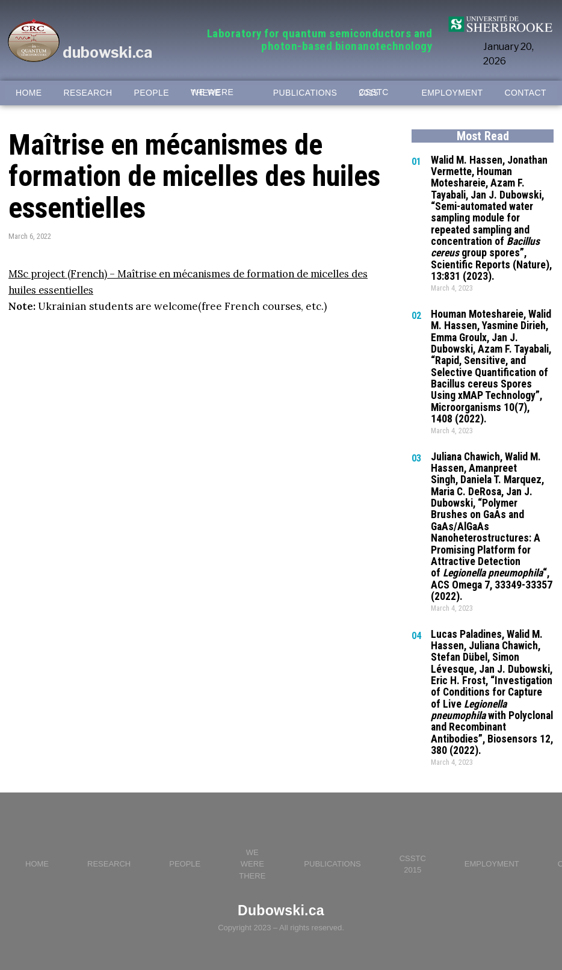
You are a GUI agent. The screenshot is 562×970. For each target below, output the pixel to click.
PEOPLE (184, 863)
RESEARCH (109, 863)
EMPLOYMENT (492, 863)
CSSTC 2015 (373, 92)
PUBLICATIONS (332, 863)
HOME (37, 863)
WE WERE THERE (212, 92)
